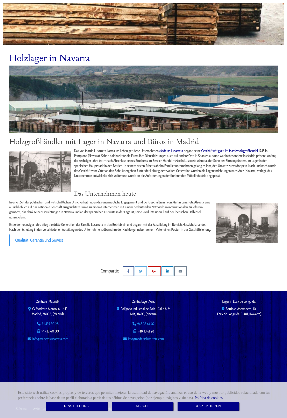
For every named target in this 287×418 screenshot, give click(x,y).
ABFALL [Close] (142, 406)
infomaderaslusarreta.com (50, 339)
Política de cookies (209, 398)
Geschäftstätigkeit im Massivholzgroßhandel (229, 151)
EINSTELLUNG (76, 406)
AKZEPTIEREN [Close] (208, 406)
